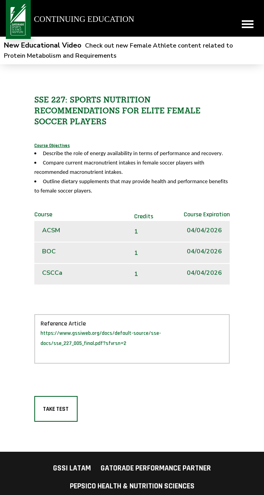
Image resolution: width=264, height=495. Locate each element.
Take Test (56, 409)
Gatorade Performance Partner (156, 468)
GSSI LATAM (72, 468)
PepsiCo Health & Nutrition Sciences (132, 486)
